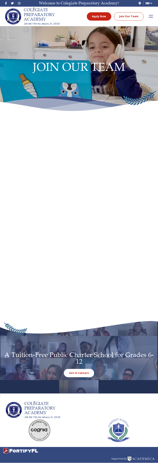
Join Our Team (128, 16)
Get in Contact (79, 373)
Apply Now (99, 16)
